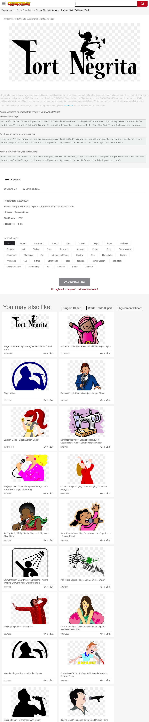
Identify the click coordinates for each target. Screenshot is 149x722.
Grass (77, 691)
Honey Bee (96, 695)
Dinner (99, 708)
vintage (95, 249)
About (92, 716)
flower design (98, 261)
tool (68, 261)
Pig (132, 695)
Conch (44, 691)
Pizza (106, 708)
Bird (24, 695)
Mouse (125, 695)
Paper (115, 704)
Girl (97, 700)
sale (93, 255)
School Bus (74, 704)
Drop (136, 691)
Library (99, 704)
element (10, 249)
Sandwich (65, 708)
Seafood (74, 708)
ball (48, 267)
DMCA (129, 716)
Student (15, 704)
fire (42, 255)
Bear (19, 695)
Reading (48, 704)
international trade (60, 255)
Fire (56, 691)
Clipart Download (24, 10)
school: (6, 704)
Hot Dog (136, 708)
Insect (105, 695)
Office (121, 704)
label (109, 243)
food (109, 249)
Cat (37, 695)
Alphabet (129, 704)
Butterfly (31, 695)
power (49, 249)
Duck (62, 695)
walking (79, 700)
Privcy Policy (110, 716)
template (64, 249)
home (86, 700)
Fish (83, 695)
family (33, 700)
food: (6, 708)
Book (31, 704)
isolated (80, 261)
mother (40, 700)
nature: (6, 691)
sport (68, 243)
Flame (62, 691)
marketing (28, 255)
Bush (123, 691)
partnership (34, 267)
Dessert (29, 708)
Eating (113, 708)
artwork (55, 243)
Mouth (114, 700)
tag (25, 261)
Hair (92, 700)
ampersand (39, 243)
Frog (89, 695)
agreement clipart (130, 308)
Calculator (139, 704)
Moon (93, 691)
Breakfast (14, 708)
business (124, 243)
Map (82, 704)
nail (23, 249)
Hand (134, 700)
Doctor (60, 700)
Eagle (68, 695)
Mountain (109, 691)
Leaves (29, 691)
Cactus (37, 691)
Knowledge (90, 704)
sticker (36, 249)
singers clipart (72, 308)
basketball (117, 261)
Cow (51, 695)
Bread (120, 708)
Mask (14, 700)
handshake (107, 255)
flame (37, 261)
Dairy (22, 708)
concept (89, 267)
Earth (51, 691)
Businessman (50, 700)
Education (64, 704)
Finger (127, 700)
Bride (26, 700)
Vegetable (83, 708)
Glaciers (70, 691)
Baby (20, 700)
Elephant (76, 695)
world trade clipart (100, 308)
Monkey (118, 695)
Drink (36, 708)
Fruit (52, 708)
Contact (120, 716)
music (9, 243)
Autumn (22, 691)
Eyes (71, 700)
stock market (125, 249)
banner (23, 243)
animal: (6, 695)
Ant (13, 695)
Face (121, 700)
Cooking (127, 708)
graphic (61, 267)
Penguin (138, 695)
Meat (58, 708)
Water (117, 691)
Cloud (129, 691)
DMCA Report (12, 179)
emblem (82, 243)
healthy (79, 255)
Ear (66, 700)
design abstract (14, 267)
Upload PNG (140, 716)
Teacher (24, 704)
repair (97, 243)
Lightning (85, 691)
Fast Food (44, 708)
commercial (52, 261)
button (75, 267)
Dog (56, 695)
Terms (99, 716)
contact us (68, 105)
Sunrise (101, 691)
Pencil (56, 704)
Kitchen (92, 708)
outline (123, 255)
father (107, 700)
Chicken (44, 695)
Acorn (14, 691)
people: (6, 699)
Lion (111, 695)
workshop (11, 261)
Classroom (39, 704)
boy (101, 700)
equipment (11, 255)
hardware (80, 249)
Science (107, 704)
